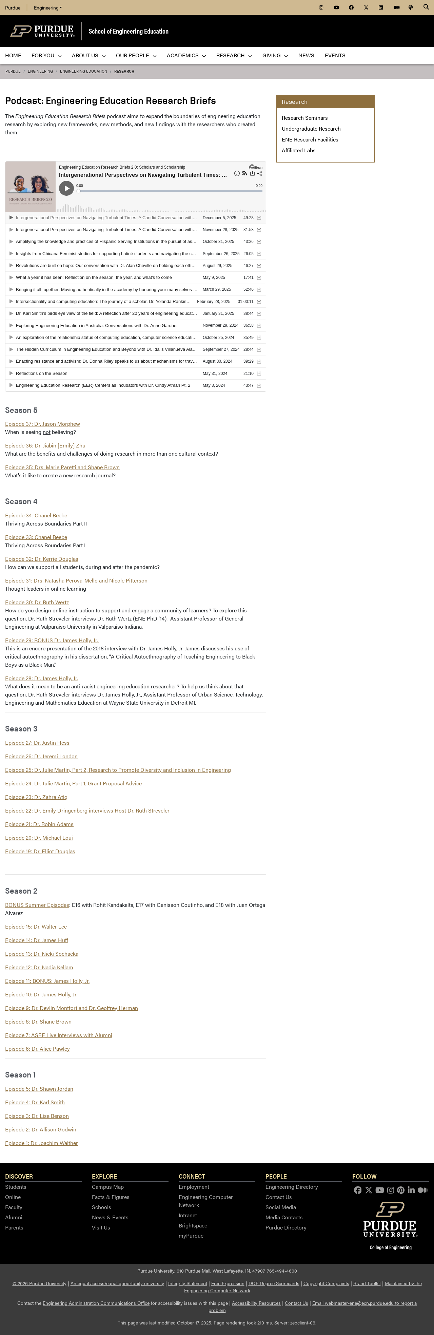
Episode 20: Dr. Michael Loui (39, 837)
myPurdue (191, 1235)
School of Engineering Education (129, 31)
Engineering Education (83, 71)
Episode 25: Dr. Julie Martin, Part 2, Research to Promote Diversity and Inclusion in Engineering (118, 770)
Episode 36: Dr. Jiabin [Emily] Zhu (45, 445)
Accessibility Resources (256, 1302)
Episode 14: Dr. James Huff (36, 940)
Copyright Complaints (326, 1283)
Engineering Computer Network (206, 1201)
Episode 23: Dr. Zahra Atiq (36, 797)
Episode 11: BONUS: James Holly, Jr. (47, 981)
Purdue (12, 7)
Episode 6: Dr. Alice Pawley (37, 1048)
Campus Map (108, 1186)
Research (124, 71)
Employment (194, 1186)
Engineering (48, 7)
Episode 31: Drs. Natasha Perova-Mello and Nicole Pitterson (76, 580)
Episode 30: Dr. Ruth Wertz (37, 602)
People (276, 1175)
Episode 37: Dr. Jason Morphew (42, 423)
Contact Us (278, 1197)
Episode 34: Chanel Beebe (36, 515)
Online (13, 1197)
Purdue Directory (286, 1227)
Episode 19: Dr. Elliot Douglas (40, 851)
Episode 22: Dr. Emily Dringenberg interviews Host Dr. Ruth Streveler (87, 810)
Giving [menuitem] (275, 55)
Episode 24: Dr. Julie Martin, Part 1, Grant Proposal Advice (73, 783)
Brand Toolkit (367, 1283)
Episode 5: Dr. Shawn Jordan (39, 1088)
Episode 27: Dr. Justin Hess (37, 742)
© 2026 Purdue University (39, 1283)
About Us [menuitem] (89, 55)
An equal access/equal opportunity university (117, 1283)
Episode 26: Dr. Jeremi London (41, 756)
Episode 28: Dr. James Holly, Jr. (41, 678)
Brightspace (193, 1225)
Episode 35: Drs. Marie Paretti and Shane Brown (62, 467)
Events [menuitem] (335, 55)
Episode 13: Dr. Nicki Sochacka (41, 953)
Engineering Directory (291, 1186)
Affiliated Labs (299, 150)
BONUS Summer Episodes (37, 905)
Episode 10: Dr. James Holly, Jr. (41, 994)
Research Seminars (305, 117)
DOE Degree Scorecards (274, 1283)
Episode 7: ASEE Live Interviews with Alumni (58, 1035)
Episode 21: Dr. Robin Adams (39, 824)
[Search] (426, 7)
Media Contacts (284, 1217)
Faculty (13, 1207)
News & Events (110, 1217)
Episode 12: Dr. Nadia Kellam (39, 967)
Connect (192, 1175)
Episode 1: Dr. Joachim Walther (41, 1143)
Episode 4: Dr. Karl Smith (35, 1102)
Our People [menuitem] (136, 55)
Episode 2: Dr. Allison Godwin (40, 1129)
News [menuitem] (306, 55)
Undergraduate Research (311, 128)
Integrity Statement (187, 1283)
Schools (101, 1207)
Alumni (13, 1217)
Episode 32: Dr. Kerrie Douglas (41, 558)
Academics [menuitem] (186, 55)
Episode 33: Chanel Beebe (36, 537)
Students (15, 1186)
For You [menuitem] (47, 55)
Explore (104, 1175)
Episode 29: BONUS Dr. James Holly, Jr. (52, 640)
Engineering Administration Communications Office (96, 1302)
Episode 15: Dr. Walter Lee (36, 926)
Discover (19, 1175)
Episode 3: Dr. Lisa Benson (37, 1116)
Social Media (280, 1207)
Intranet (188, 1215)
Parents (14, 1227)
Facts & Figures (111, 1197)
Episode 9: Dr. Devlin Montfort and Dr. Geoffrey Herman (71, 1008)
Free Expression (227, 1283)
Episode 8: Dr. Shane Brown (38, 1021)
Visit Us (101, 1227)
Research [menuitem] (234, 55)
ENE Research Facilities (310, 139)
